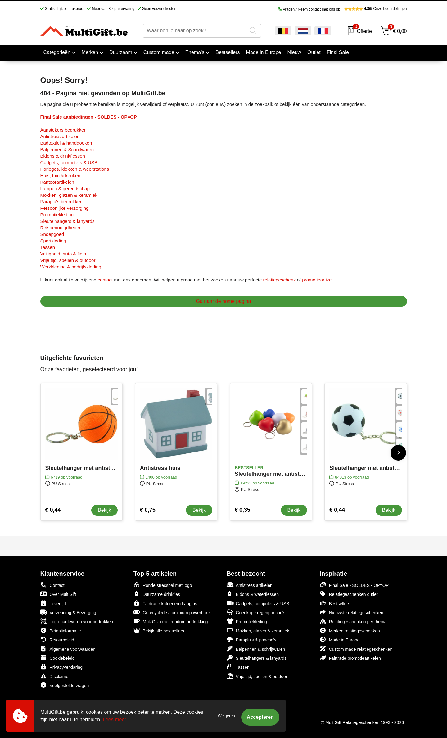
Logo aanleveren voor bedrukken (76, 621)
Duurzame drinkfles (156, 594)
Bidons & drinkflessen (62, 156)
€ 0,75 (148, 510)
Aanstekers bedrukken (63, 130)
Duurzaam (120, 52)
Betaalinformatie (60, 630)
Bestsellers (335, 603)
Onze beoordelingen (375, 9)
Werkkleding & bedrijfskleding (71, 266)
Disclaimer (55, 676)
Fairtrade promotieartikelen (350, 658)
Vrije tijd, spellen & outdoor (68, 260)
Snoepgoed (52, 234)
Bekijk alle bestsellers (158, 630)
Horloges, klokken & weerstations (74, 169)
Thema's (194, 52)
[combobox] (195, 30)
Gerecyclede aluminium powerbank (172, 612)
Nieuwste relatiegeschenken (351, 612)
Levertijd (53, 603)
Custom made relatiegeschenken (356, 649)
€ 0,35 (242, 510)
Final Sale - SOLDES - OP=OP (354, 585)
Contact (52, 585)
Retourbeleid (57, 639)
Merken (90, 52)
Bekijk (104, 510)
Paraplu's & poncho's (252, 639)
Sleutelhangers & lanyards (67, 221)
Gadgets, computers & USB (68, 162)
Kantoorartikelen (57, 182)
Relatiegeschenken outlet (349, 594)
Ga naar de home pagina (223, 301)
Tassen (47, 247)
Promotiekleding (57, 214)
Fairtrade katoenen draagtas (165, 603)
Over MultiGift (58, 594)
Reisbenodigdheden (61, 227)
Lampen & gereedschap (65, 188)
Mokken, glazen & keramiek (68, 195)
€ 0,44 (53, 510)
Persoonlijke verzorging (64, 208)
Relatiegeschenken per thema (353, 621)
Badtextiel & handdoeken (66, 143)
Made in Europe (340, 639)
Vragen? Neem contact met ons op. (309, 9)
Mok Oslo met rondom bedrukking (170, 621)
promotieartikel (317, 279)
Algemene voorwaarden (68, 649)
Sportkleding (53, 240)
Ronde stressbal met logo (162, 585)
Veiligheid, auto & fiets (63, 253)
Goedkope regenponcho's (256, 612)
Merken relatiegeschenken (350, 630)
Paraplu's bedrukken (61, 201)
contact (105, 279)
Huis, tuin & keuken (60, 175)
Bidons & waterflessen (253, 594)
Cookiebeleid (57, 658)
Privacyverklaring (61, 667)
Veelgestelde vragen (64, 685)
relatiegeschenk (279, 279)
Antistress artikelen (60, 136)
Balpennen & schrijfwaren (256, 649)
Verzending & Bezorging (68, 612)
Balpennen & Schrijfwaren (67, 149)
